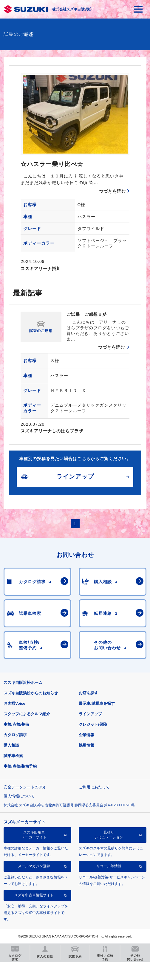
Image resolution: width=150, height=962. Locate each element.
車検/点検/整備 (16, 724)
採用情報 (86, 745)
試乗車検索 (13, 755)
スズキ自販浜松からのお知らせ (31, 693)
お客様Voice (14, 703)
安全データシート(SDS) (24, 787)
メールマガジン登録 (34, 866)
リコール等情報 (108, 866)
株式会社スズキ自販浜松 (72, 9)
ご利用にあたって (94, 787)
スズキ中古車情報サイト (34, 895)
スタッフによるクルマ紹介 (27, 714)
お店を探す (88, 693)
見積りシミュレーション (109, 834)
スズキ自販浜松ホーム (23, 682)
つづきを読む (112, 191)
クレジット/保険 (93, 724)
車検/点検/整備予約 (20, 766)
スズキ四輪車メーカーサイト (34, 834)
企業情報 (86, 735)
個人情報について (19, 796)
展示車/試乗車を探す (97, 703)
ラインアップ (90, 714)
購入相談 (11, 745)
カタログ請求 (15, 735)
